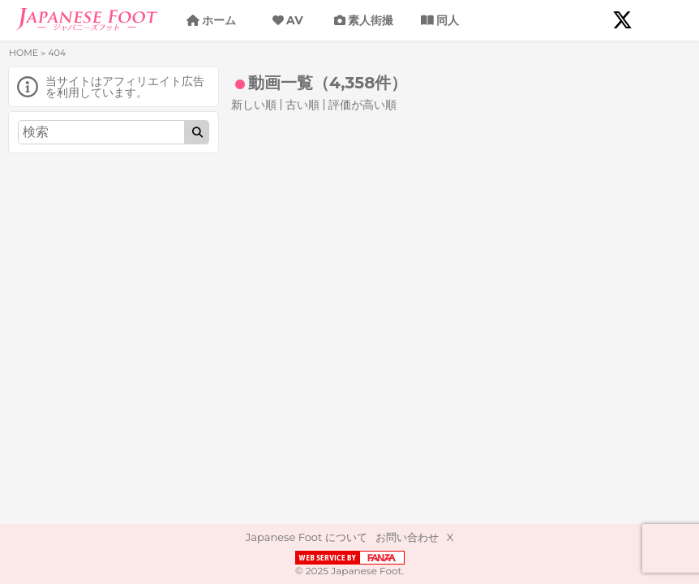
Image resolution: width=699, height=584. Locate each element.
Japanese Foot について (306, 536)
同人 (447, 20)
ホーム (219, 20)
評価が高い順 (362, 104)
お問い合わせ (407, 536)
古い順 (302, 104)
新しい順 (254, 104)
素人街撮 (370, 20)
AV (294, 20)
